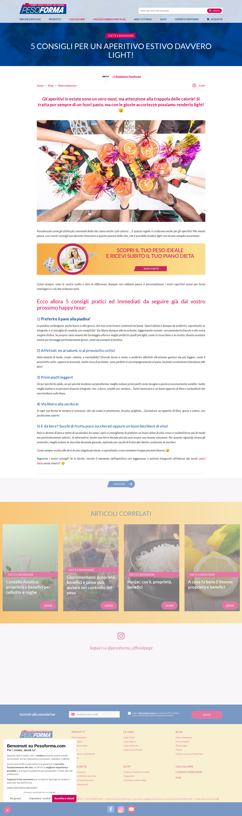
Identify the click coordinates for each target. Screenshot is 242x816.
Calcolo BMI (77, 19)
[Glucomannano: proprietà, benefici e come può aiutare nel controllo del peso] (91, 567)
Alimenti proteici (80, 745)
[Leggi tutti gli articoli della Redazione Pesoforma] (121, 77)
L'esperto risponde (189, 772)
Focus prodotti (183, 741)
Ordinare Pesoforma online (136, 771)
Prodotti (56, 19)
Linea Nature (130, 741)
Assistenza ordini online (135, 780)
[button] (121, 484)
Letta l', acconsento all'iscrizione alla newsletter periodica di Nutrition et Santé (153, 714)
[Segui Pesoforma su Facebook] (110, 809)
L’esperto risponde (187, 19)
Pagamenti (129, 775)
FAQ (178, 777)
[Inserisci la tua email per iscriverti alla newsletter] (94, 714)
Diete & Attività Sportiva (84, 775)
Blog (165, 19)
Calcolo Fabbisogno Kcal (109, 19)
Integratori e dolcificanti (83, 753)
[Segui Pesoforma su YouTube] (131, 809)
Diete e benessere (67, 85)
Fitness (179, 749)
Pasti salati (77, 741)
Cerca (214, 10)
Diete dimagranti (80, 784)
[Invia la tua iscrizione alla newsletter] (207, 715)
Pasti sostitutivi (79, 737)
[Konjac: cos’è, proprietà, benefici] (151, 567)
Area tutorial (144, 19)
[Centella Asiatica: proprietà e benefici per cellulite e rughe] (30, 567)
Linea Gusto (129, 737)
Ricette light (181, 745)
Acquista (216, 19)
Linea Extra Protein (133, 749)
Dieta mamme (78, 771)
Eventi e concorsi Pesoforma (189, 753)
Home (40, 85)
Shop (127, 766)
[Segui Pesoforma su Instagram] (121, 809)
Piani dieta (79, 766)
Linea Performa (131, 745)
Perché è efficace (30, 19)
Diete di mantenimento (83, 780)
